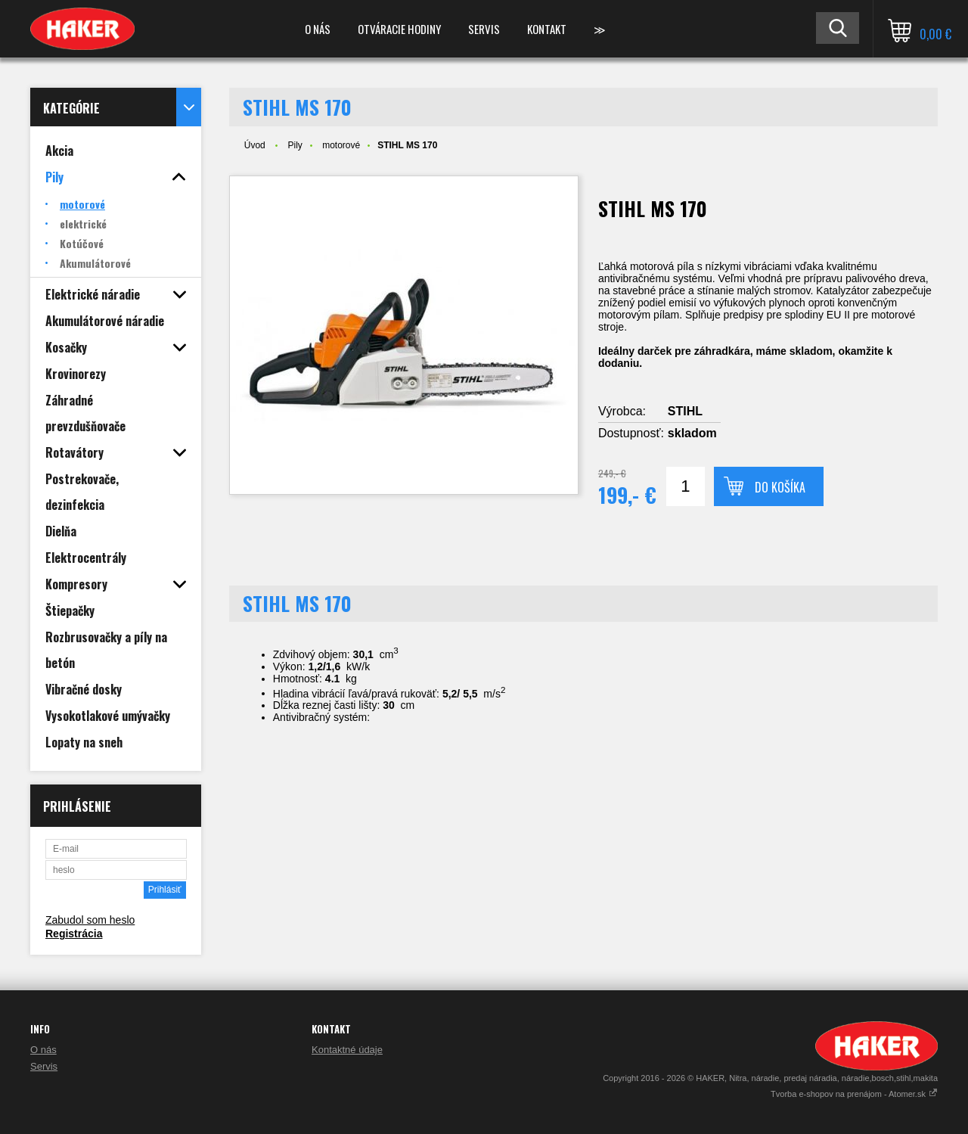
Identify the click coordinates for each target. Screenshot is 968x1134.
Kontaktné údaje (347, 1049)
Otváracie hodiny (399, 28)
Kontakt (546, 28)
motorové (341, 145)
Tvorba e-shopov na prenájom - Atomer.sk (854, 1093)
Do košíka (780, 487)
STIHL (685, 411)
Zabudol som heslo (90, 920)
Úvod (254, 145)
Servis (484, 28)
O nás (317, 28)
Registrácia (73, 933)
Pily (294, 145)
